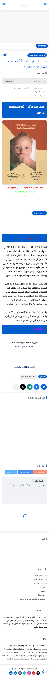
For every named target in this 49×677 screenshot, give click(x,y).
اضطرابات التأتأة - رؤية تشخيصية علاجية (28, 88)
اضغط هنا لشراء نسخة (24, 347)
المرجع (14, 668)
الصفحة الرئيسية (39, 575)
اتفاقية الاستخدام (39, 579)
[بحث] (4, 5)
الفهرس (42, 591)
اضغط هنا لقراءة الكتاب (24, 367)
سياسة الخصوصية (39, 583)
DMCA (42, 587)
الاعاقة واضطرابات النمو (37, 55)
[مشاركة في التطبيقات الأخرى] (16, 387)
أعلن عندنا (41, 595)
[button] (36, 387)
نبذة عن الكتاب (37, 91)
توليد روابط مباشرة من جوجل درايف (32, 599)
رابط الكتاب (38, 95)
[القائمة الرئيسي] (45, 5)
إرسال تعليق (38, 481)
